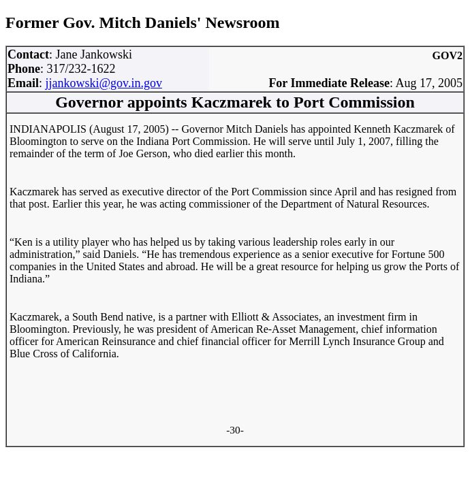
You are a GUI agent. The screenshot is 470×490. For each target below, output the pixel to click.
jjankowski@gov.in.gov (104, 83)
